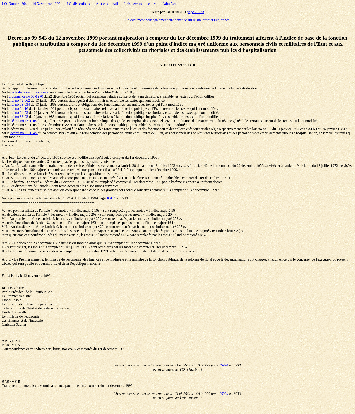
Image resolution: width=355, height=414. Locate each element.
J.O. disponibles (78, 4)
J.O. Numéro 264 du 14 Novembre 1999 (31, 4)
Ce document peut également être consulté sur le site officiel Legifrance (177, 20)
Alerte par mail (107, 4)
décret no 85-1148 (24, 133)
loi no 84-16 (19, 108)
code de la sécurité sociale (29, 92)
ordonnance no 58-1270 (26, 96)
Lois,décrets (133, 4)
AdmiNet (169, 4)
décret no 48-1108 (24, 121)
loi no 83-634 (20, 104)
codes (152, 4)
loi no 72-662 (20, 100)
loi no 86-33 (19, 117)
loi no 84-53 (19, 113)
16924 (110, 198)
